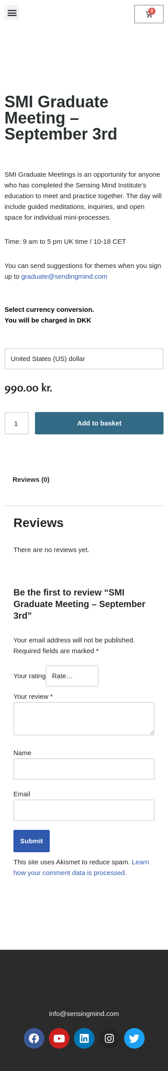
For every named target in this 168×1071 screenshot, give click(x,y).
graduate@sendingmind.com (65, 276)
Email (21, 794)
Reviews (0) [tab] (31, 479)
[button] (11, 12)
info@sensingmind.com (84, 1013)
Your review (33, 696)
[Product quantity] (16, 423)
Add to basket (99, 423)
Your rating (29, 676)
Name (22, 752)
